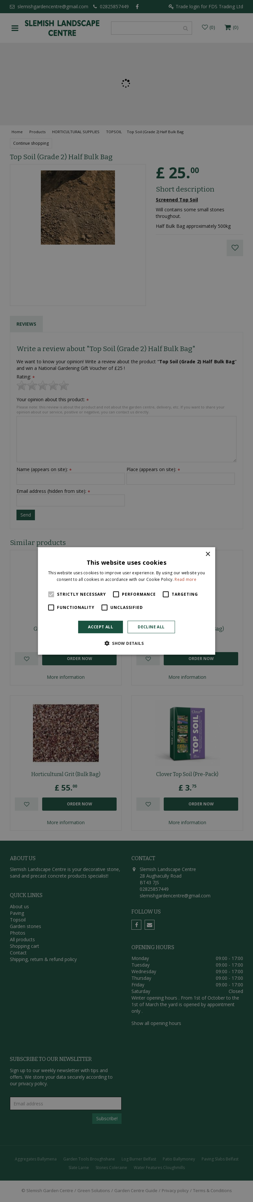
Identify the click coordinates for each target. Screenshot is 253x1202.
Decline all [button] (151, 627)
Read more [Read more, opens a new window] (185, 579)
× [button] (207, 554)
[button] (126, 643)
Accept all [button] (100, 627)
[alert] (126, 601)
